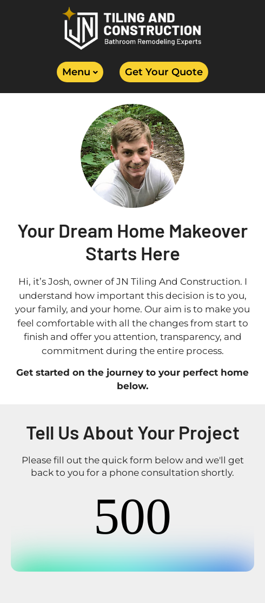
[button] (80, 72)
